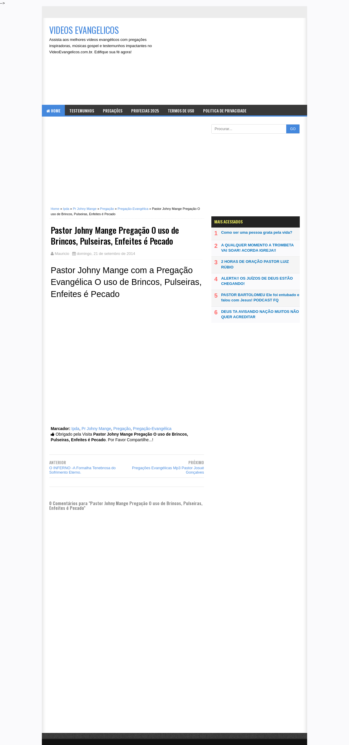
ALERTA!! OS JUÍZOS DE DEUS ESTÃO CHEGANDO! (257, 281)
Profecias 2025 (145, 110)
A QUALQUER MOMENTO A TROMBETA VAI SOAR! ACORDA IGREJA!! (257, 248)
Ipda (75, 429)
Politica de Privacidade (224, 110)
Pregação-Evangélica (152, 429)
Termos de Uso (181, 110)
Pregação (122, 429)
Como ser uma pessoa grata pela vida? (256, 232)
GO (293, 129)
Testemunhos (81, 110)
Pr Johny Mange (96, 429)
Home (53, 110)
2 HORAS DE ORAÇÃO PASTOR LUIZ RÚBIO (255, 264)
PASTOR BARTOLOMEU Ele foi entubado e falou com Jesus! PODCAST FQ (260, 297)
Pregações (112, 110)
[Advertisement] (235, 62)
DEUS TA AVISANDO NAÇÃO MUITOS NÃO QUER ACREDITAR (260, 314)
